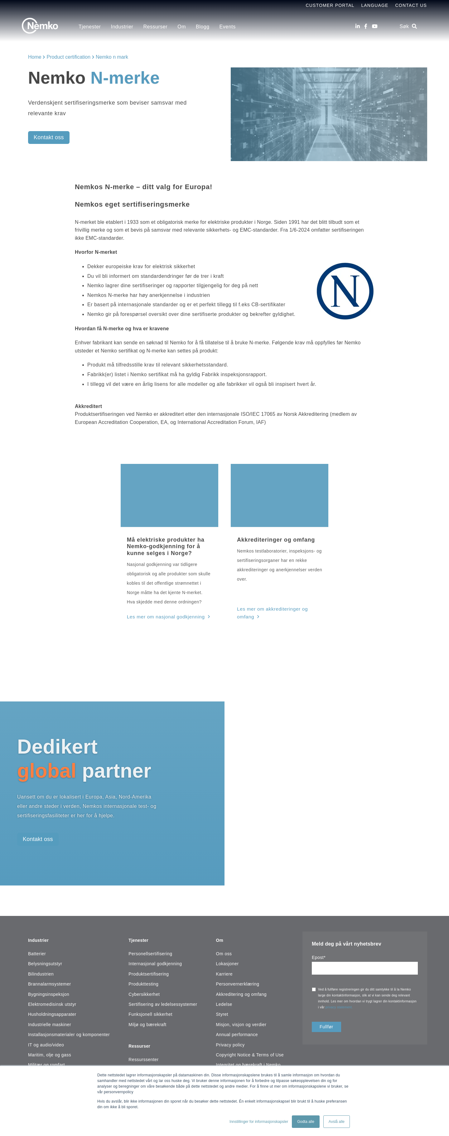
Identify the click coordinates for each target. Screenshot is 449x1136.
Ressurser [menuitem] (155, 26)
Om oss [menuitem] (224, 950)
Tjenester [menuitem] (90, 26)
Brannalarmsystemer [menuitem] (49, 980)
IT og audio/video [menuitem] (46, 1041)
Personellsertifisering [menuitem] (150, 950)
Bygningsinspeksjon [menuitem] (48, 990)
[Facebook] (365, 26)
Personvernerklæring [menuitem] (237, 980)
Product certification (69, 57)
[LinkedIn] (357, 26)
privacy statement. (340, 1006)
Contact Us (411, 5)
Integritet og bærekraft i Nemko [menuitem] (248, 1061)
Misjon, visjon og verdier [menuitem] (241, 1021)
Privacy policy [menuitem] (230, 1041)
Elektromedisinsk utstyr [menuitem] (52, 1000)
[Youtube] (375, 26)
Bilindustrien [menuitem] (41, 970)
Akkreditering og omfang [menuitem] (241, 990)
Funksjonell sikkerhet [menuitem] (150, 1010)
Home (34, 57)
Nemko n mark (112, 57)
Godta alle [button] (305, 1121)
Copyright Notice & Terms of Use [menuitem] (250, 1051)
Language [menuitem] (374, 5)
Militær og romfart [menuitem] (46, 1061)
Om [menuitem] (181, 26)
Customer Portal (330, 5)
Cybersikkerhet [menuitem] (144, 990)
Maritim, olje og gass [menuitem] (49, 1051)
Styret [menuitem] (222, 1010)
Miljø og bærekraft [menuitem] (147, 1021)
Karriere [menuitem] (224, 970)
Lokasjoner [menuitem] (227, 960)
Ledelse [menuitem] (224, 1000)
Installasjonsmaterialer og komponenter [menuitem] (69, 1031)
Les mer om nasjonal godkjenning (162, 616)
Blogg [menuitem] (203, 26)
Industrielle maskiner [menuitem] (49, 1021)
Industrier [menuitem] (122, 26)
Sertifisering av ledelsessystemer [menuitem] (162, 1000)
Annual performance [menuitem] (237, 1031)
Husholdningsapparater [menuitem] (52, 1010)
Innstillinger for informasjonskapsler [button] (258, 1121)
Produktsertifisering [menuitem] (148, 970)
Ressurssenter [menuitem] (143, 1053)
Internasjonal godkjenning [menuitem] (155, 960)
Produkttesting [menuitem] (143, 980)
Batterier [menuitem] (37, 950)
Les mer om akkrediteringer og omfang (278, 609)
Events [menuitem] (228, 26)
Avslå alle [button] (337, 1121)
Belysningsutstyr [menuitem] (45, 960)
